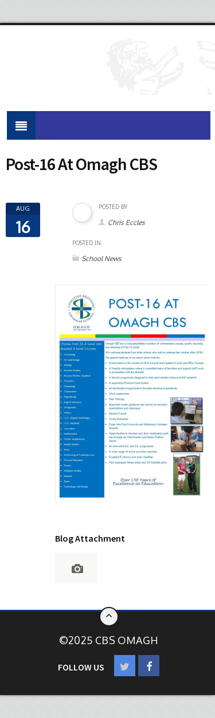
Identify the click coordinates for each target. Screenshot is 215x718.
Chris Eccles (126, 222)
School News (101, 258)
